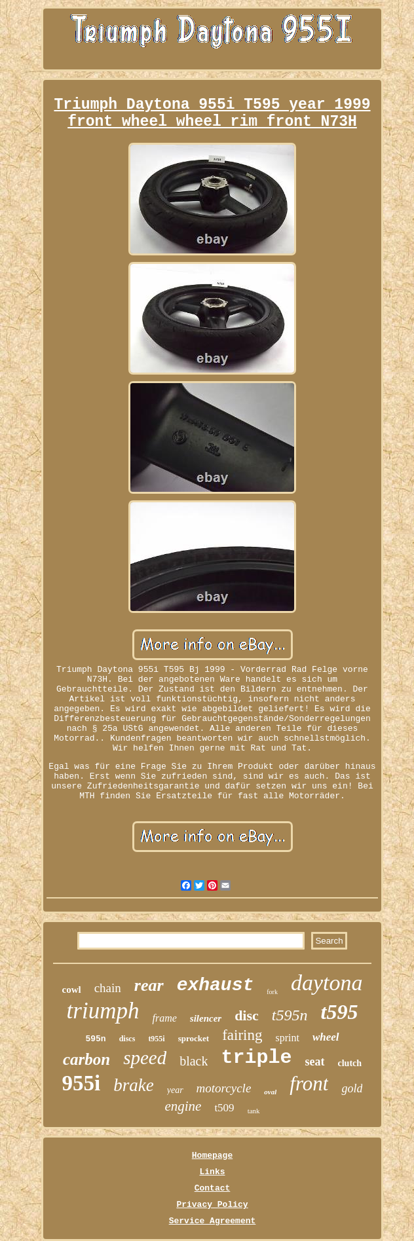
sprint (287, 1037)
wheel (325, 1037)
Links (212, 1172)
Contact (213, 1188)
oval (270, 1092)
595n (95, 1039)
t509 (224, 1108)
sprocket (193, 1038)
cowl (71, 989)
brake (133, 1085)
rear (149, 985)
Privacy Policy (212, 1205)
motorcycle (224, 1088)
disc (247, 1015)
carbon (86, 1059)
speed (144, 1057)
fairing (242, 1035)
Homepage (212, 1155)
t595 (339, 1012)
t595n (290, 1015)
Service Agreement (212, 1221)
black (193, 1061)
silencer (205, 1018)
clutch (350, 1063)
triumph (103, 1011)
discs (127, 1038)
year (175, 1090)
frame (164, 1018)
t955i (156, 1038)
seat (315, 1061)
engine (182, 1106)
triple (256, 1058)
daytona (327, 983)
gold (351, 1088)
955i (81, 1083)
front (309, 1083)
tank (254, 1111)
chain (107, 988)
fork (272, 991)
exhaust (215, 985)
